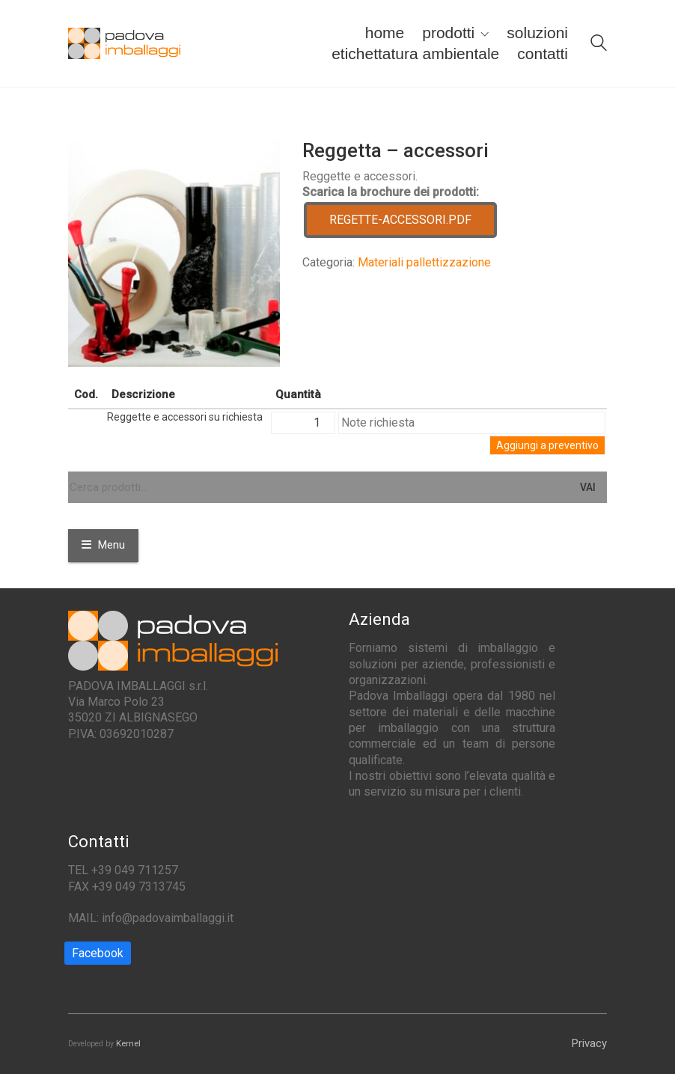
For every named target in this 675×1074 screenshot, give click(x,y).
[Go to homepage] (124, 44)
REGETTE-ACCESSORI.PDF (400, 220)
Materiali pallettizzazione (424, 262)
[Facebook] (97, 953)
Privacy (589, 1043)
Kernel (128, 1043)
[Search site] (598, 44)
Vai (588, 487)
